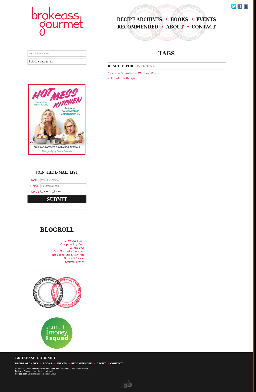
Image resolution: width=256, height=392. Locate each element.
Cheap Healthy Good (72, 244)
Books (179, 19)
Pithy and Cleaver (74, 258)
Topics (34, 191)
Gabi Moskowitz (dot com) (69, 251)
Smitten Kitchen (74, 262)
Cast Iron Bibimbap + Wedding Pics (132, 73)
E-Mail (34, 185)
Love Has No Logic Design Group (42, 374)
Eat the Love (77, 247)
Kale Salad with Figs (121, 78)
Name (35, 179)
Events (206, 19)
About (175, 27)
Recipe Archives (139, 19)
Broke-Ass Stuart (74, 240)
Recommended (137, 27)
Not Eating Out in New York (68, 255)
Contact (204, 27)
